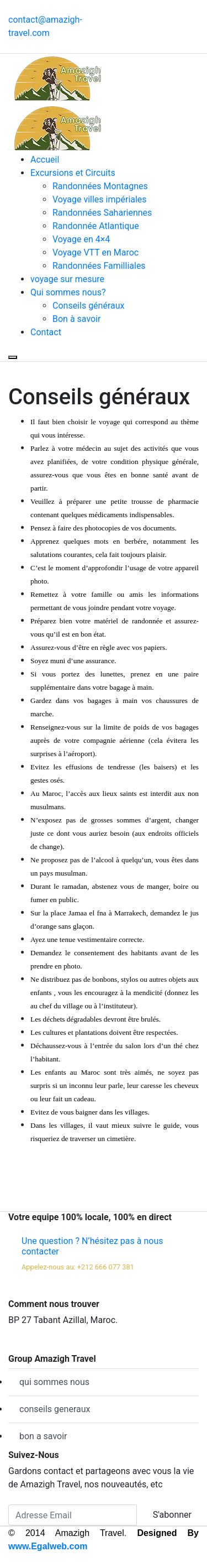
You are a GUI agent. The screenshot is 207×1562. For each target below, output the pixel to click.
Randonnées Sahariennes (102, 212)
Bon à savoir (76, 319)
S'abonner (172, 1514)
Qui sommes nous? (67, 292)
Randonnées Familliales (99, 266)
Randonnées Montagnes (100, 186)
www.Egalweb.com (47, 1546)
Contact (45, 332)
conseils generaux (54, 1409)
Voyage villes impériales (99, 199)
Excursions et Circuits (72, 173)
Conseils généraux (88, 305)
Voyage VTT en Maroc (95, 252)
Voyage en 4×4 (81, 239)
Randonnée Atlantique (95, 226)
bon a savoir (43, 1436)
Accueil (44, 159)
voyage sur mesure (67, 279)
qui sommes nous (54, 1382)
